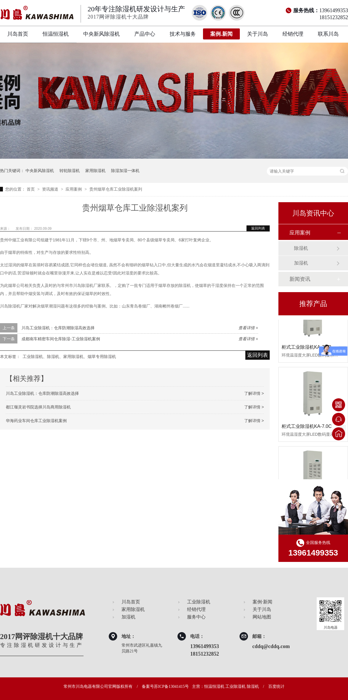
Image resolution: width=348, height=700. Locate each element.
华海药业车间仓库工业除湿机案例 (36, 420)
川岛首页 (17, 34)
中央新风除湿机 (101, 34)
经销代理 (292, 34)
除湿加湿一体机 (125, 170)
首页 (31, 189)
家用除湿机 (95, 170)
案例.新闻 (221, 34)
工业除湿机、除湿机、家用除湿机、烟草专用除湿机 (69, 356)
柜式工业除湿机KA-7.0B (306, 348)
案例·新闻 (262, 601)
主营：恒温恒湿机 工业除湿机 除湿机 (225, 686)
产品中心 (144, 34)
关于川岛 (257, 34)
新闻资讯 (299, 279)
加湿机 (301, 263)
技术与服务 (183, 34)
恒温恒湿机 (56, 34)
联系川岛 (328, 34)
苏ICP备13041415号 (171, 686)
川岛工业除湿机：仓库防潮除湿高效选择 (58, 327)
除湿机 (301, 248)
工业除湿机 (198, 601)
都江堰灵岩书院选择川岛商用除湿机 (38, 407)
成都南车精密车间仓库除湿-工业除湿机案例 (60, 339)
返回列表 (258, 228)
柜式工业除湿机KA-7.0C (306, 427)
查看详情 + (248, 327)
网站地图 (262, 616)
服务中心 (196, 616)
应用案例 (74, 189)
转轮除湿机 (69, 170)
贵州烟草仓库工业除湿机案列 (115, 189)
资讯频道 (50, 189)
